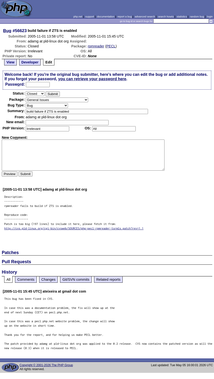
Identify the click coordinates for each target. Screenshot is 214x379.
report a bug (124, 16)
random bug (197, 16)
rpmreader (96, 46)
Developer (30, 62)
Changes (48, 279)
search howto (166, 16)
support (89, 16)
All (8, 279)
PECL (111, 46)
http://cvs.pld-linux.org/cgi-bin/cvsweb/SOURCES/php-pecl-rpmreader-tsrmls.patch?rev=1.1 (74, 228)
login (210, 16)
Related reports (108, 279)
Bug (7, 30)
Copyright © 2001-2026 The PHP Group (46, 365)
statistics (182, 16)
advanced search (145, 16)
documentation (106, 16)
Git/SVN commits (75, 279)
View (10, 62)
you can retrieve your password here (92, 79)
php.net (77, 16)
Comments (25, 279)
